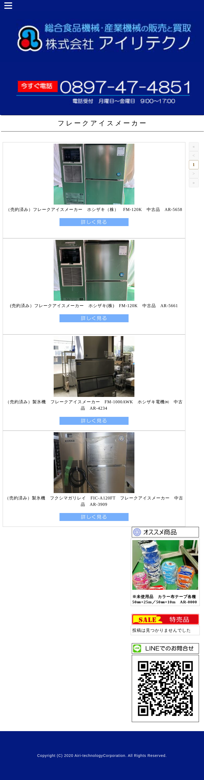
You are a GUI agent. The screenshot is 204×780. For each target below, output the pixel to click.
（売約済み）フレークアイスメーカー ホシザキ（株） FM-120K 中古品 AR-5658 (94, 209)
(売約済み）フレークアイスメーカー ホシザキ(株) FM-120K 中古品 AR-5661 (94, 305)
